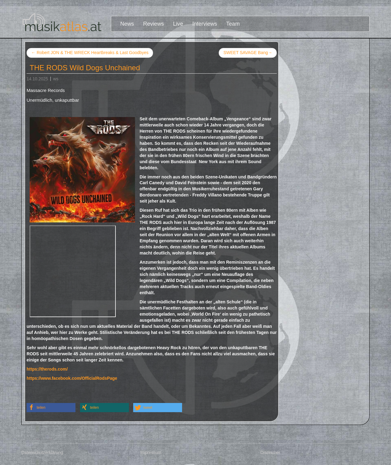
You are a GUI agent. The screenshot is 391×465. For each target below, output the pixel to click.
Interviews (204, 24)
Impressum (150, 452)
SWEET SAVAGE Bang (247, 53)
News (127, 24)
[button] (51, 407)
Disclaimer (270, 452)
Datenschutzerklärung (42, 452)
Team (233, 24)
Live (178, 24)
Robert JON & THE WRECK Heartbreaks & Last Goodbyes (89, 52)
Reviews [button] (153, 24)
